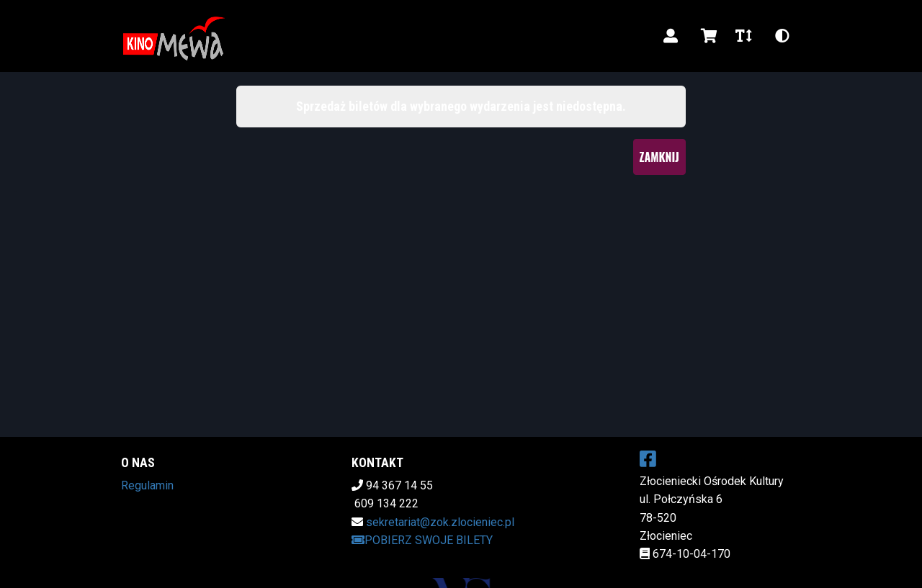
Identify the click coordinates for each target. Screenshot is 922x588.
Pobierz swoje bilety (422, 540)
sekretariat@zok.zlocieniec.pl (440, 522)
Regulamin (147, 485)
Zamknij (659, 157)
